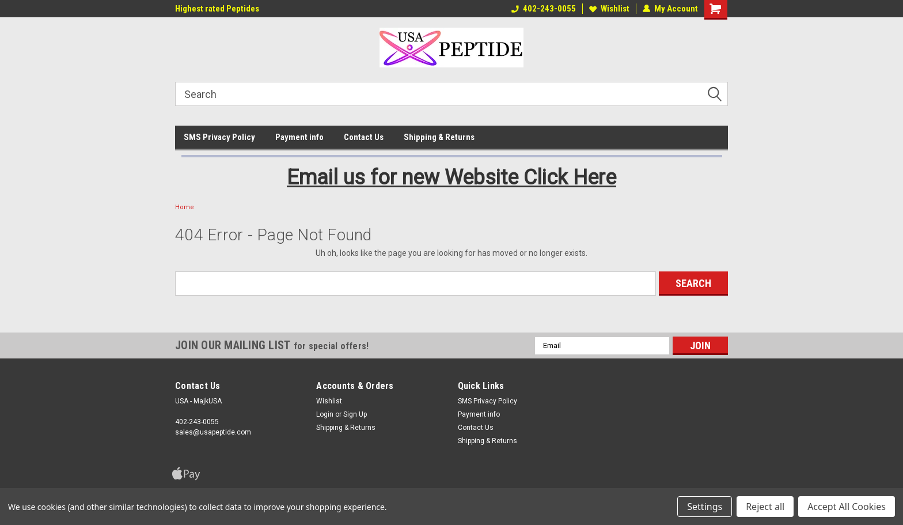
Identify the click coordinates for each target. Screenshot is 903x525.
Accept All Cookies (846, 506)
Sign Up (355, 414)
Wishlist (609, 8)
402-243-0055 (543, 8)
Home (184, 207)
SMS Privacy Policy (219, 137)
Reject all (765, 506)
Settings (704, 506)
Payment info (299, 137)
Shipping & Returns (439, 137)
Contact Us (364, 137)
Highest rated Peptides (217, 8)
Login (324, 414)
